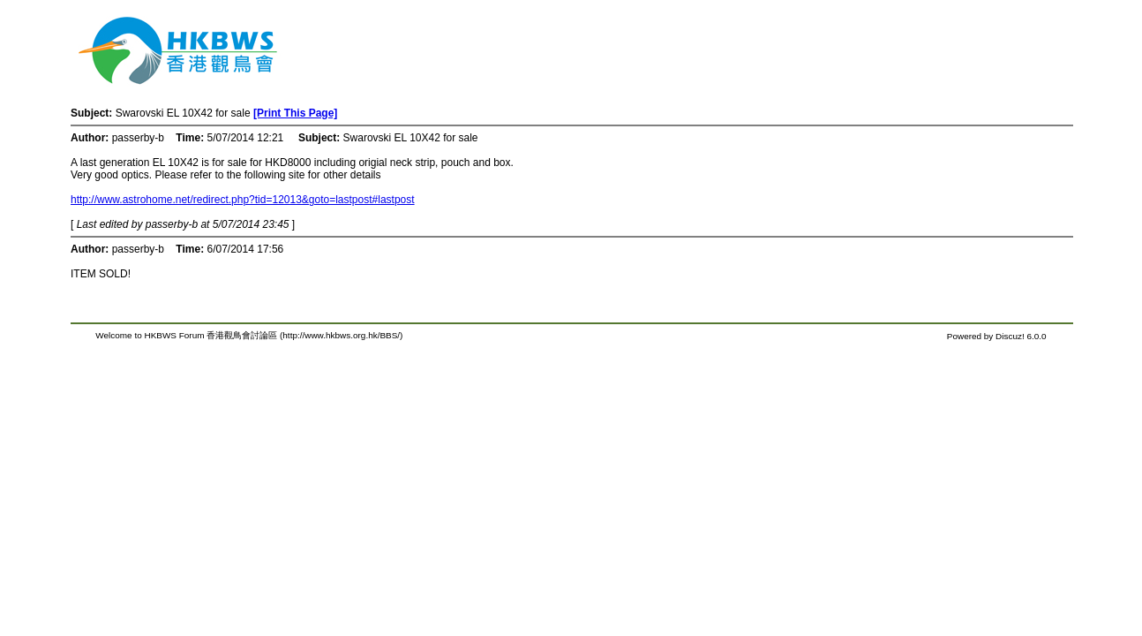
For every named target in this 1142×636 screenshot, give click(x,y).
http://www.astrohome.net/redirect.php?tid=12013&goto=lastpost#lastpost (243, 199)
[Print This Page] (295, 113)
